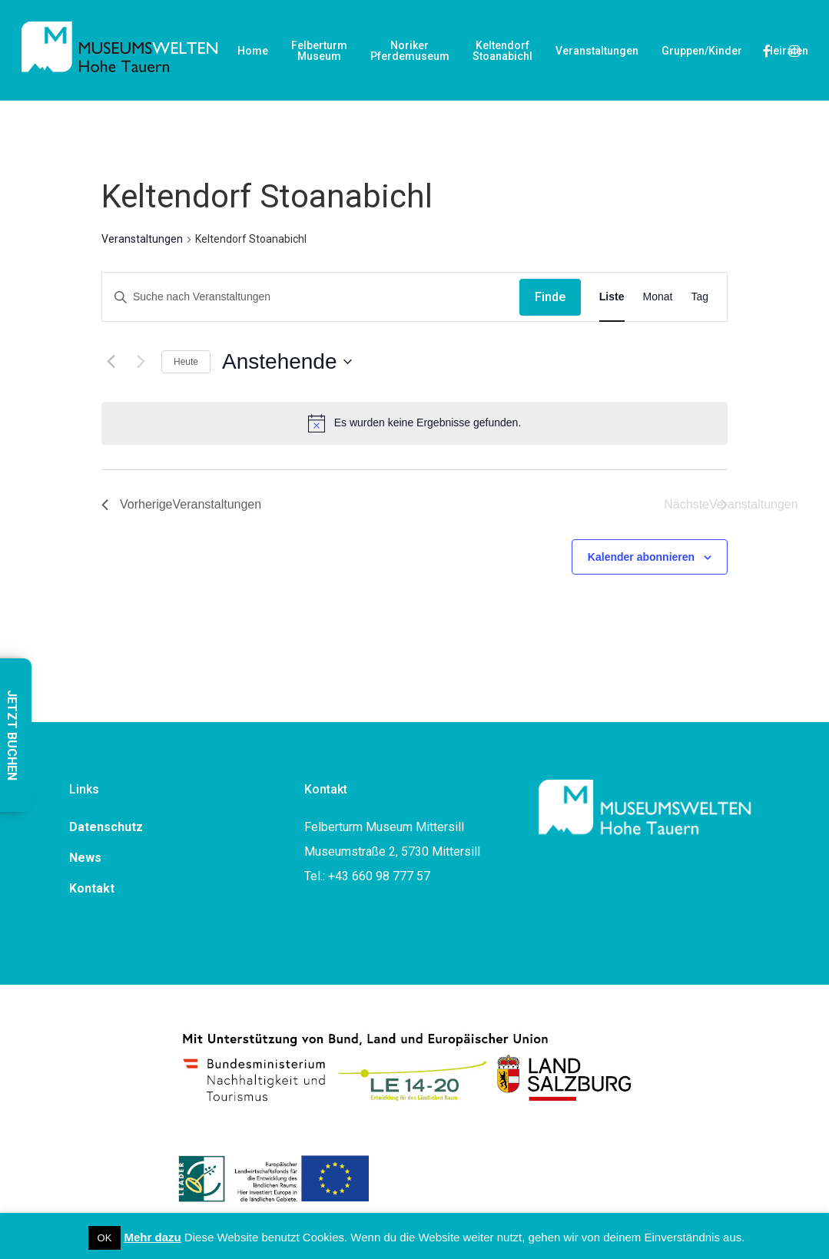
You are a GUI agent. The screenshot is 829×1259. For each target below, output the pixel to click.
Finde (550, 297)
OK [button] (105, 1238)
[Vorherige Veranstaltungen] (110, 362)
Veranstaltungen (142, 239)
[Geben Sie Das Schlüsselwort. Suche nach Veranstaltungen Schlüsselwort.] (310, 297)
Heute (186, 361)
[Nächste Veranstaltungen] (140, 362)
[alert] (414, 423)
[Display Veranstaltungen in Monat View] (658, 297)
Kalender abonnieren (641, 557)
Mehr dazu (152, 1237)
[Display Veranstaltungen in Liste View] (612, 297)
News (85, 857)
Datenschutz (106, 827)
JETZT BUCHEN (12, 735)
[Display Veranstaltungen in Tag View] (699, 297)
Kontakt (91, 888)
